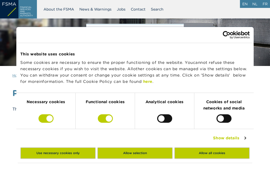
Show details (226, 137)
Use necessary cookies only (58, 153)
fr (265, 4)
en (245, 4)
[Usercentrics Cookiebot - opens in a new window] (227, 35)
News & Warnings (95, 9)
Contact (138, 9)
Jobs (121, 9)
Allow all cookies (212, 153)
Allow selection (135, 153)
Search (157, 9)
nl (255, 4)
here (147, 81)
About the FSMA (59, 9)
